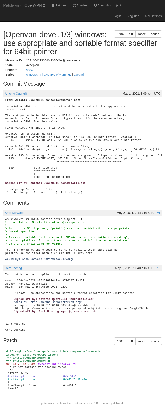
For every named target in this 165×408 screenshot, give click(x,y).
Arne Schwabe (14, 213)
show (29, 70)
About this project (107, 5)
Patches (59, 5)
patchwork (47, 403)
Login (117, 16)
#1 (158, 213)
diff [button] (131, 34)
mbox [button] (141, 34)
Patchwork (12, 5)
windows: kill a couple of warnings (49, 74)
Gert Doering (13, 268)
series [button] (155, 34)
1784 (120, 34)
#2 (158, 268)
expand (79, 74)
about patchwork (113, 403)
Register (133, 16)
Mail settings (153, 16)
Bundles (80, 5)
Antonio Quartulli (16, 93)
